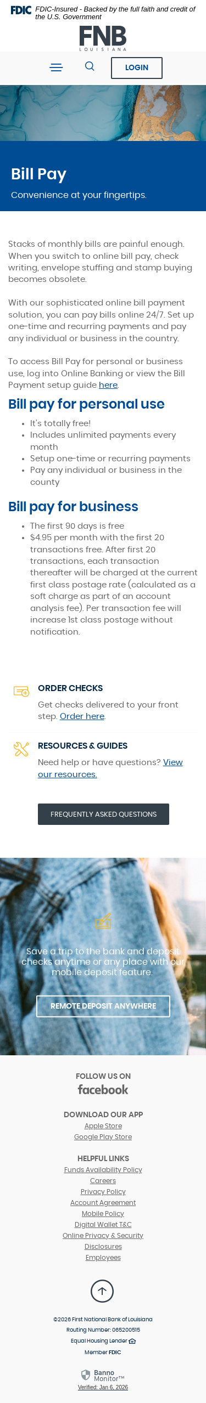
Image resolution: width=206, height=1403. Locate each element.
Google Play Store (103, 1137)
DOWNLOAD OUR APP (103, 1115)
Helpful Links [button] (103, 1159)
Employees (103, 1257)
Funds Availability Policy (103, 1170)
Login (136, 68)
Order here (82, 716)
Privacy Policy (103, 1192)
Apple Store (103, 1126)
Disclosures (103, 1246)
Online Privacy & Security (103, 1235)
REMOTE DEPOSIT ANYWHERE (103, 1006)
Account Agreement (103, 1203)
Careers (103, 1181)
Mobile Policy (103, 1213)
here (108, 385)
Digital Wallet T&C (103, 1224)
